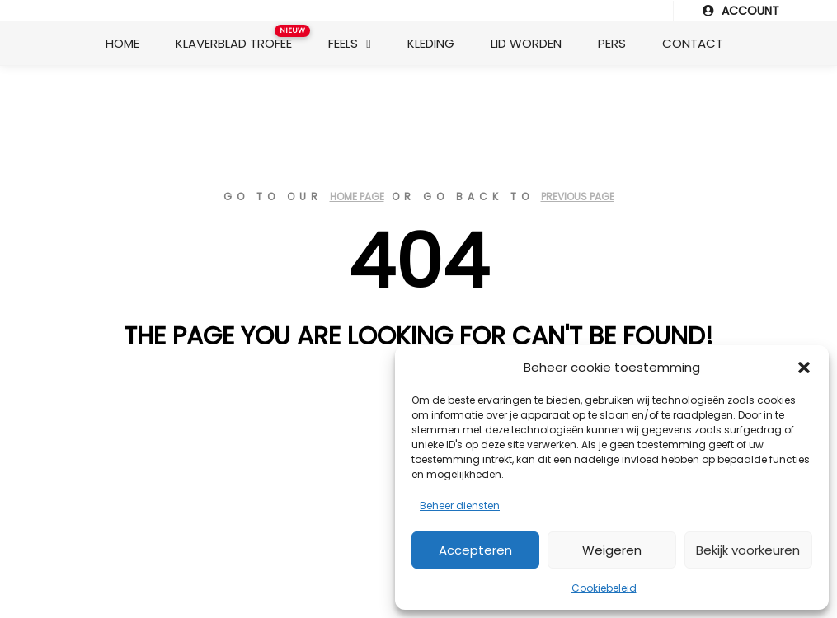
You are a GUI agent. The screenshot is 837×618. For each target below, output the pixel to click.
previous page (577, 197)
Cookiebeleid (604, 588)
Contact (692, 43)
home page (357, 197)
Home (122, 43)
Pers (612, 43)
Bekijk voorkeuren (748, 550)
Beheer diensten (460, 506)
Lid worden (526, 43)
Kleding (430, 43)
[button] (804, 367)
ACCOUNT (741, 10)
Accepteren (475, 550)
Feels (343, 43)
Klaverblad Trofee (240, 38)
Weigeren (612, 550)
